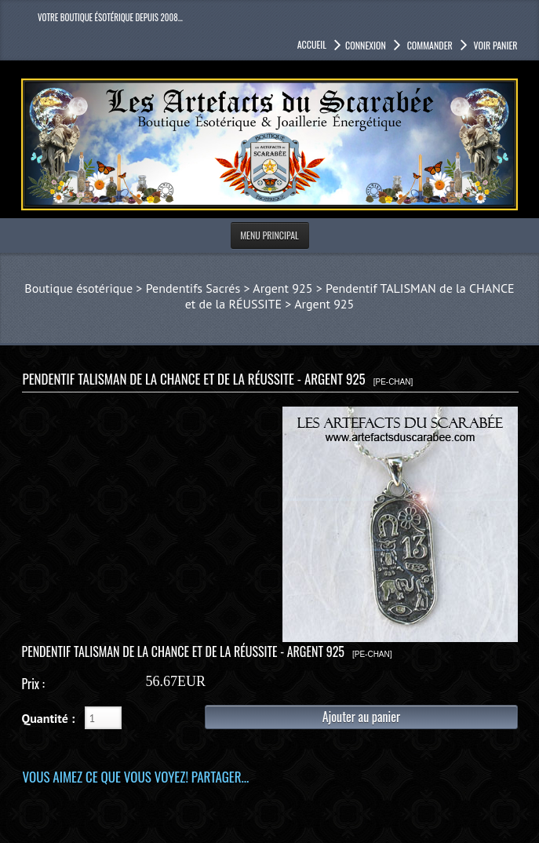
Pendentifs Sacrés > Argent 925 (229, 288)
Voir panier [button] (495, 45)
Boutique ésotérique (78, 288)
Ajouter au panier (361, 716)
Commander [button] (429, 45)
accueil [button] (311, 44)
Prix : (32, 683)
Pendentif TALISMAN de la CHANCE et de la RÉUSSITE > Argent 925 (350, 296)
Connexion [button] (365, 45)
